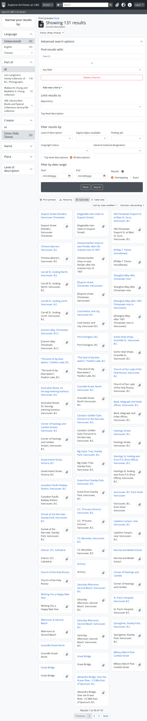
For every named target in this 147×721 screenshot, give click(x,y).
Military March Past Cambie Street (124, 654)
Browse (47, 4)
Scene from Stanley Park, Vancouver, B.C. (90, 482)
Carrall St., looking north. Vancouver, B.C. (54, 302)
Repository (47, 101)
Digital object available (88, 132)
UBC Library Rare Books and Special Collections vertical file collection (18, 106)
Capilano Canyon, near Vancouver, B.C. (126, 523)
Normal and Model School (128, 550)
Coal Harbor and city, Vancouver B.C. (88, 313)
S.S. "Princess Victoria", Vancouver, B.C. (89, 511)
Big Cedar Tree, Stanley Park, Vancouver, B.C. (89, 453)
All (5, 69)
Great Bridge (84, 656)
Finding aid (117, 132)
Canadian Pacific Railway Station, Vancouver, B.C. (54, 487)
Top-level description (52, 113)
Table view (97, 199)
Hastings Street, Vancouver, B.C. (122, 432)
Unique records (18, 41)
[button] (117, 5)
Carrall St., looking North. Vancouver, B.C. (54, 273)
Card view (82, 199)
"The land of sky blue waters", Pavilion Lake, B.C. (91, 359)
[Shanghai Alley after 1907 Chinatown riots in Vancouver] (128, 304)
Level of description (11, 169)
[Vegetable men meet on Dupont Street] (90, 215)
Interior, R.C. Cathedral (53, 550)
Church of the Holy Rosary (55, 572)
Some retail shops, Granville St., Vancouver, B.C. (127, 340)
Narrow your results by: (18, 22)
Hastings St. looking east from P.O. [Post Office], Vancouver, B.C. (127, 460)
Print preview (48, 199)
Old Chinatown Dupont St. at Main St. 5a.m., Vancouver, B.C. (128, 217)
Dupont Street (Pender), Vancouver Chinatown (54, 215)
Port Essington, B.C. (87, 336)
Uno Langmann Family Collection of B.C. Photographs (18, 78)
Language (10, 34)
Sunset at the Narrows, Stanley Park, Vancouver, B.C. (54, 518)
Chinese (18, 53)
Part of (8, 62)
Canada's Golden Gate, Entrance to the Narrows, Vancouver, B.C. (91, 419)
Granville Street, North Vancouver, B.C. (89, 388)
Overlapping (121, 177)
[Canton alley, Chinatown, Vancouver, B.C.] (54, 331)
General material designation (109, 145)
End (78, 170)
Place (7, 157)
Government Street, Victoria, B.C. (51, 461)
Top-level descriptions (56, 157)
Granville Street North (53, 645)
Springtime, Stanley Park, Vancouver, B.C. (127, 625)
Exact (136, 177)
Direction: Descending (131, 205)
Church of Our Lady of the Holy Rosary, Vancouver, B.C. (128, 373)
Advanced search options (57, 41)
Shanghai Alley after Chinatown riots (124, 277)
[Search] (85, 5)
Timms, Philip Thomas (18, 135)
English (18, 47)
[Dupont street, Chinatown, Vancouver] (89, 284)
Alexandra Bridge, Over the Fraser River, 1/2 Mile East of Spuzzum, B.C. (91, 680)
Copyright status (50, 145)
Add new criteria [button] (51, 87)
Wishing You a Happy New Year (55, 596)
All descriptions (81, 157)
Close (56, 18)
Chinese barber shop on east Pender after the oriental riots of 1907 (90, 246)
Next (105, 716)
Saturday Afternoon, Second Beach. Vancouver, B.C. (91, 588)
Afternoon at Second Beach (52, 621)
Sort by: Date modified (104, 205)
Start (43, 170)
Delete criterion (91, 77)
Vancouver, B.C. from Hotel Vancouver (128, 494)
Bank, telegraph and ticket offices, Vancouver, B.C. (128, 403)
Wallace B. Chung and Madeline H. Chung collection (18, 91)
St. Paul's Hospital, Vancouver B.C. (124, 599)
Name (8, 146)
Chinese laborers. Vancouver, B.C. (50, 248)
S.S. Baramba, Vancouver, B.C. (91, 540)
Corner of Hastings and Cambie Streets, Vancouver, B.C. (53, 427)
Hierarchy (65, 199)
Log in (138, 4)
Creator (9, 120)
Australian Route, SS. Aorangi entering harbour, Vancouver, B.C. (55, 391)
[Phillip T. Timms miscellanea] (122, 251)
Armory (81, 563)
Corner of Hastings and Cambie (126, 574)
